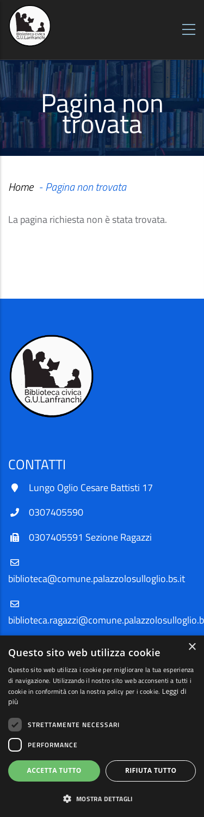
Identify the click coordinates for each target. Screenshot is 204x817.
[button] (102, 798)
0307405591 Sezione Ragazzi (90, 537)
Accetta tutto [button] (54, 770)
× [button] (192, 647)
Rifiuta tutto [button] (151, 770)
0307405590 (56, 512)
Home (20, 186)
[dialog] (102, 726)
